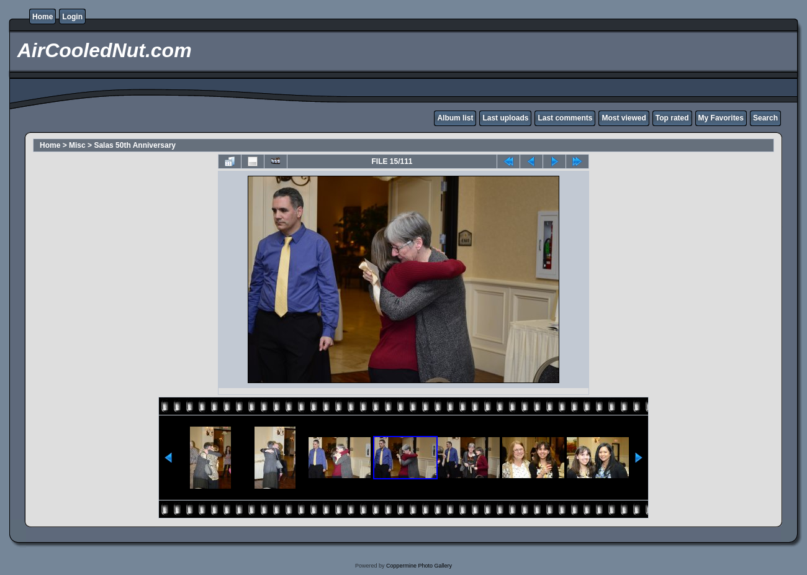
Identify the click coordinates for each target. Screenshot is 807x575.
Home (42, 16)
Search (765, 118)
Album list (455, 118)
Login (72, 16)
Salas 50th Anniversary (135, 145)
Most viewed (624, 118)
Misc (77, 145)
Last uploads (505, 118)
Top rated (672, 118)
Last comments (565, 118)
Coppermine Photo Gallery (419, 566)
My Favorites (721, 118)
